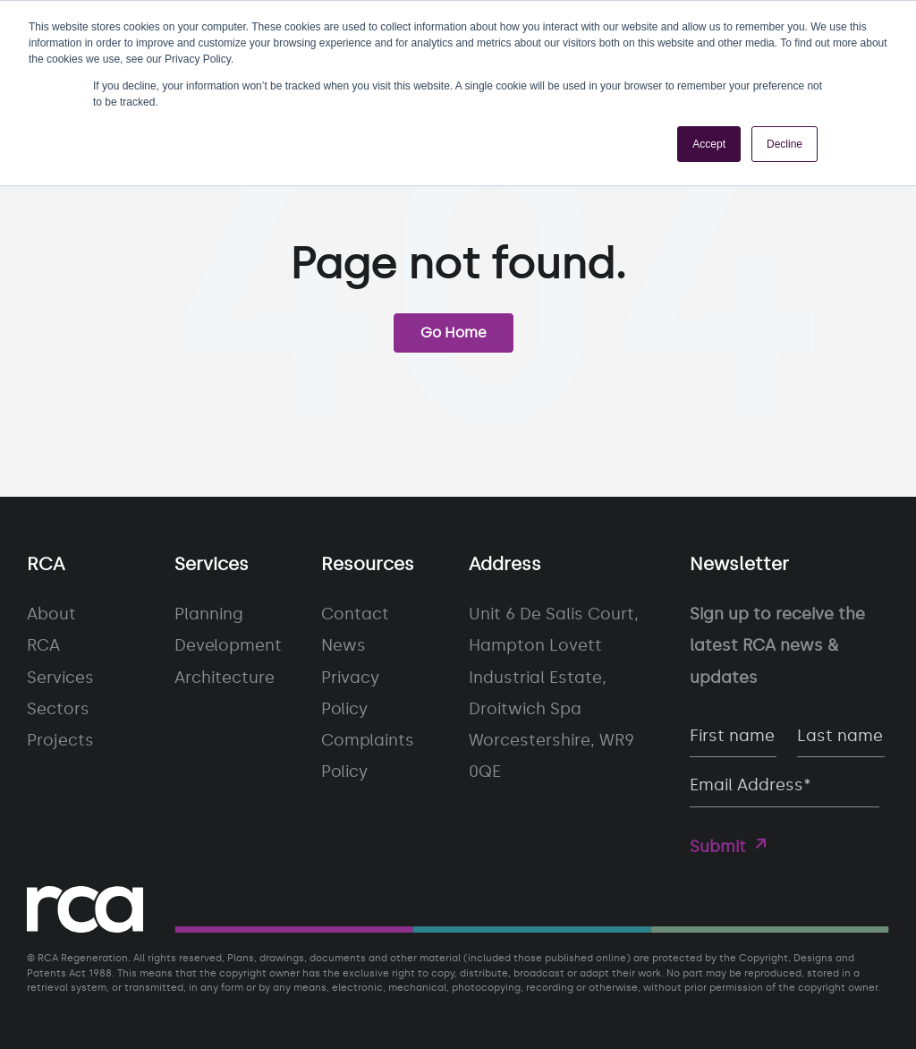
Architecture (224, 677)
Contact (355, 614)
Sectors (58, 709)
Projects (60, 740)
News (343, 645)
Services (60, 677)
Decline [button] (784, 144)
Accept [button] (708, 144)
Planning (208, 614)
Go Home (453, 332)
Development (228, 645)
